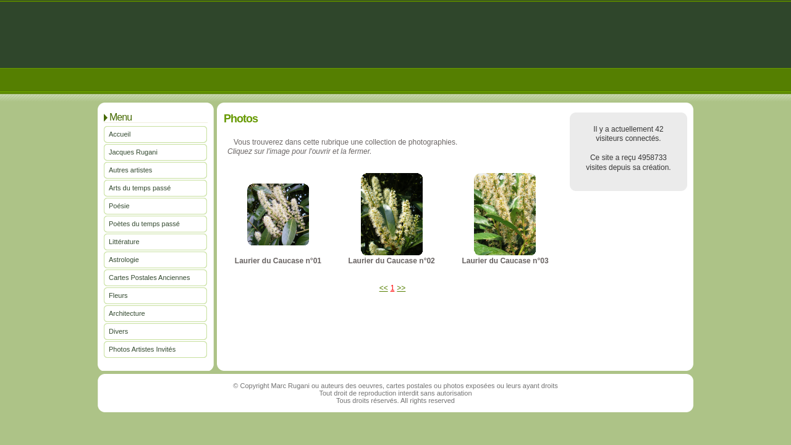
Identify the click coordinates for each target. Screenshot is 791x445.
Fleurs (118, 295)
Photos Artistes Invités (142, 349)
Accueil (119, 134)
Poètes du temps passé (144, 223)
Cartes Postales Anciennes (149, 277)
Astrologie (124, 259)
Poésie (119, 206)
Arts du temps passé (140, 188)
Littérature (124, 241)
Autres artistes (130, 170)
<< (383, 288)
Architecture (127, 313)
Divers (118, 331)
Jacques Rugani (133, 152)
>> (401, 288)
